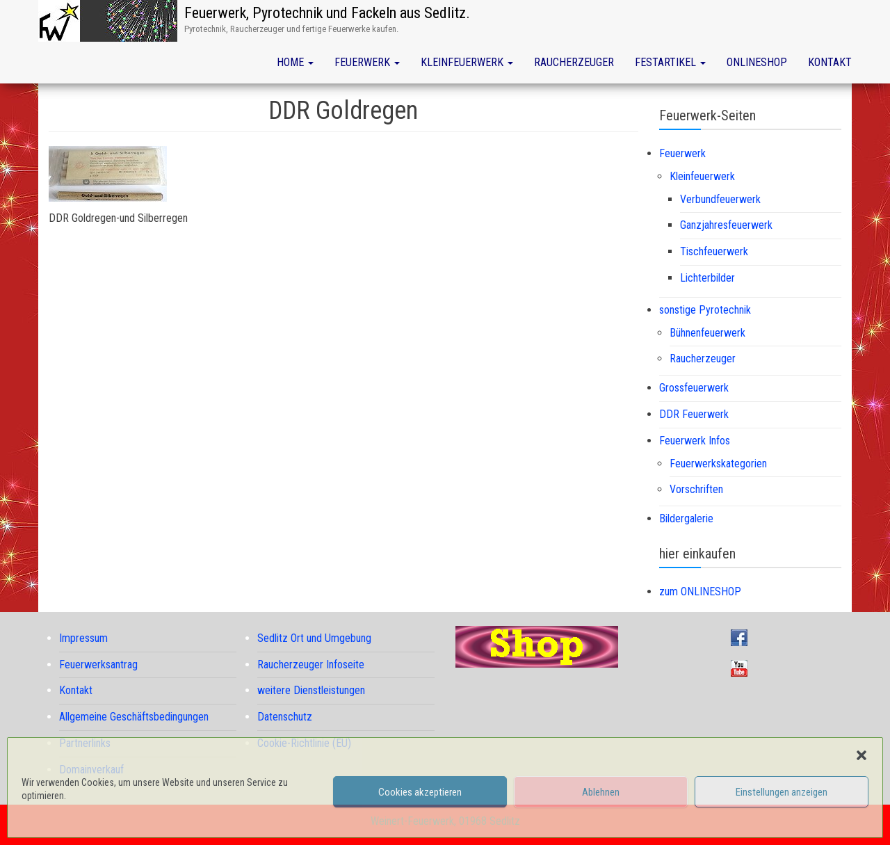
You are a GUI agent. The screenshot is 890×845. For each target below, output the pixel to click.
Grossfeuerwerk (694, 387)
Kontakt (830, 62)
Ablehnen (601, 792)
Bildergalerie (686, 518)
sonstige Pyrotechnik (705, 309)
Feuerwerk (367, 62)
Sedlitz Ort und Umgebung (314, 638)
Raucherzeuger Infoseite (310, 664)
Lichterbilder (707, 277)
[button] (861, 755)
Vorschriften (696, 489)
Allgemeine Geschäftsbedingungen (134, 716)
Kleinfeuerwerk (467, 62)
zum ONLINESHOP (700, 591)
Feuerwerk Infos (694, 440)
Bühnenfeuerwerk (707, 332)
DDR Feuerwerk (694, 414)
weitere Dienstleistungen (311, 690)
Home (295, 62)
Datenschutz (284, 716)
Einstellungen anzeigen (781, 792)
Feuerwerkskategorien (718, 463)
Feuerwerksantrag (98, 664)
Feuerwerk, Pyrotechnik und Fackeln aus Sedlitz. (327, 13)
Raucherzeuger (574, 62)
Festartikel (670, 62)
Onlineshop (757, 62)
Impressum (83, 638)
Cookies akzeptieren (420, 792)
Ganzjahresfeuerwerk (726, 225)
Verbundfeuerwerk (720, 199)
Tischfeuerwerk (714, 251)
